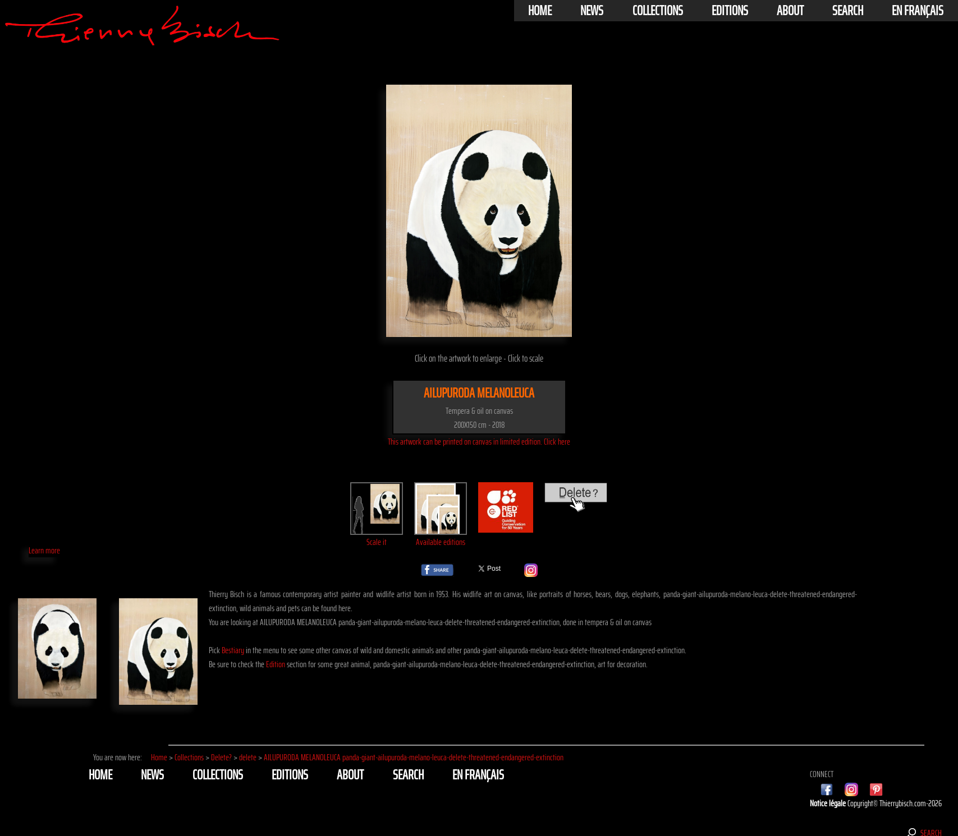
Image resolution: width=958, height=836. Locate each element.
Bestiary (233, 650)
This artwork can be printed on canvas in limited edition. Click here (479, 442)
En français (917, 10)
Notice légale (828, 803)
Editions (730, 10)
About (790, 10)
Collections (657, 10)
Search (847, 10)
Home (540, 10)
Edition (275, 664)
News (591, 10)
